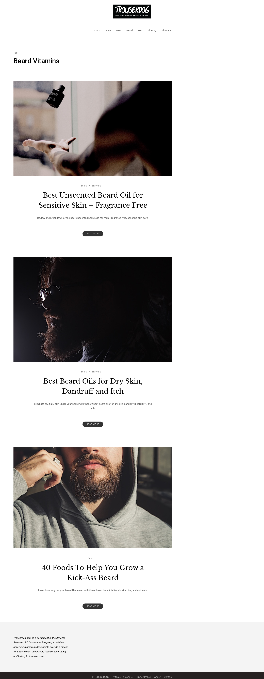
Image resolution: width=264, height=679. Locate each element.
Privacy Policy (143, 673)
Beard (129, 28)
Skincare (166, 28)
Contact (168, 673)
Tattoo (96, 28)
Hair (140, 28)
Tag (15, 49)
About (157, 673)
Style (108, 28)
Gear (118, 28)
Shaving (152, 28)
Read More (93, 230)
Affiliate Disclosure (123, 673)
